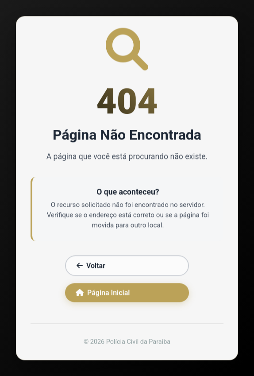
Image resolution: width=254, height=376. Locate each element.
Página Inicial (103, 293)
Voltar (91, 266)
